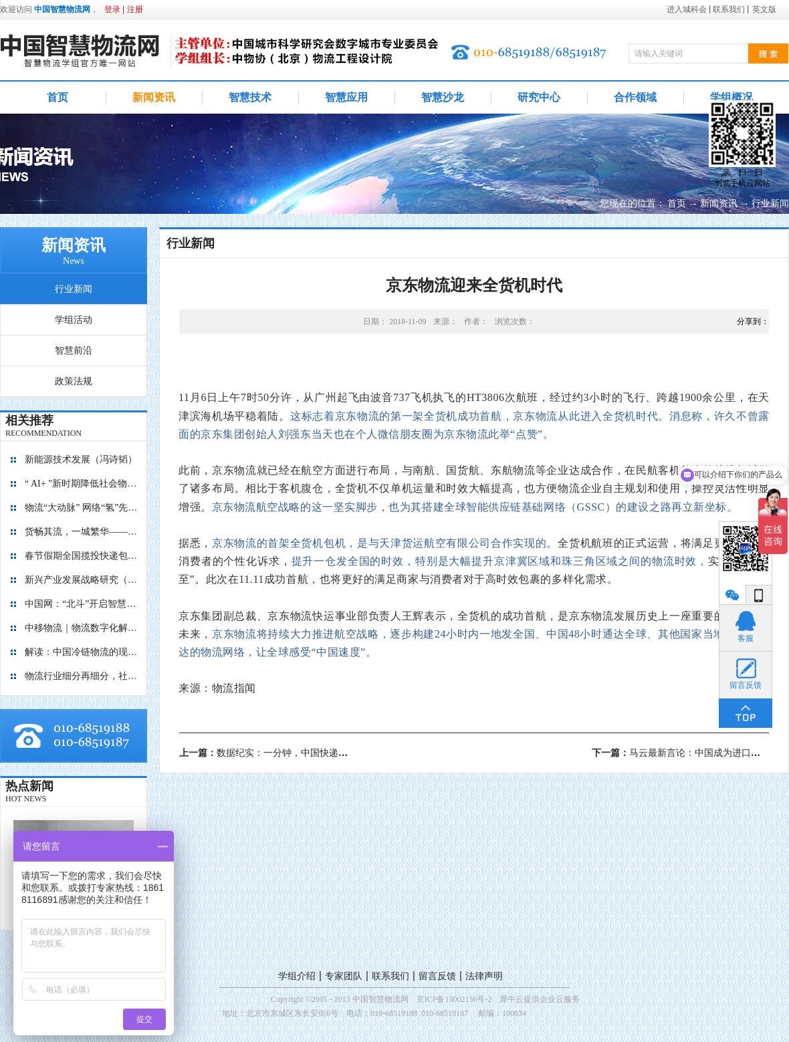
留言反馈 (437, 976)
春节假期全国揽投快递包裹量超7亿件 (81, 556)
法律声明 (484, 976)
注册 (135, 9)
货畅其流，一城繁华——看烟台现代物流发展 (81, 532)
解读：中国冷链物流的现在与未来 (81, 652)
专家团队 (343, 976)
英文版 (764, 9)
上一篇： (286, 753)
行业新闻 (770, 204)
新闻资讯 (719, 204)
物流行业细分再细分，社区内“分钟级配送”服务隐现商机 (81, 676)
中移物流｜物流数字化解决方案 (81, 628)
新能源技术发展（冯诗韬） (81, 459)
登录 (112, 9)
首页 (57, 97)
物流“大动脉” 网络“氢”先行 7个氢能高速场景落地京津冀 (81, 508)
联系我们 (390, 976)
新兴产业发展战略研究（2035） (81, 580)
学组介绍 (297, 976)
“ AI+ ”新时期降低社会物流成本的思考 (81, 484)
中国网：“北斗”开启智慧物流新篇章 (81, 604)
